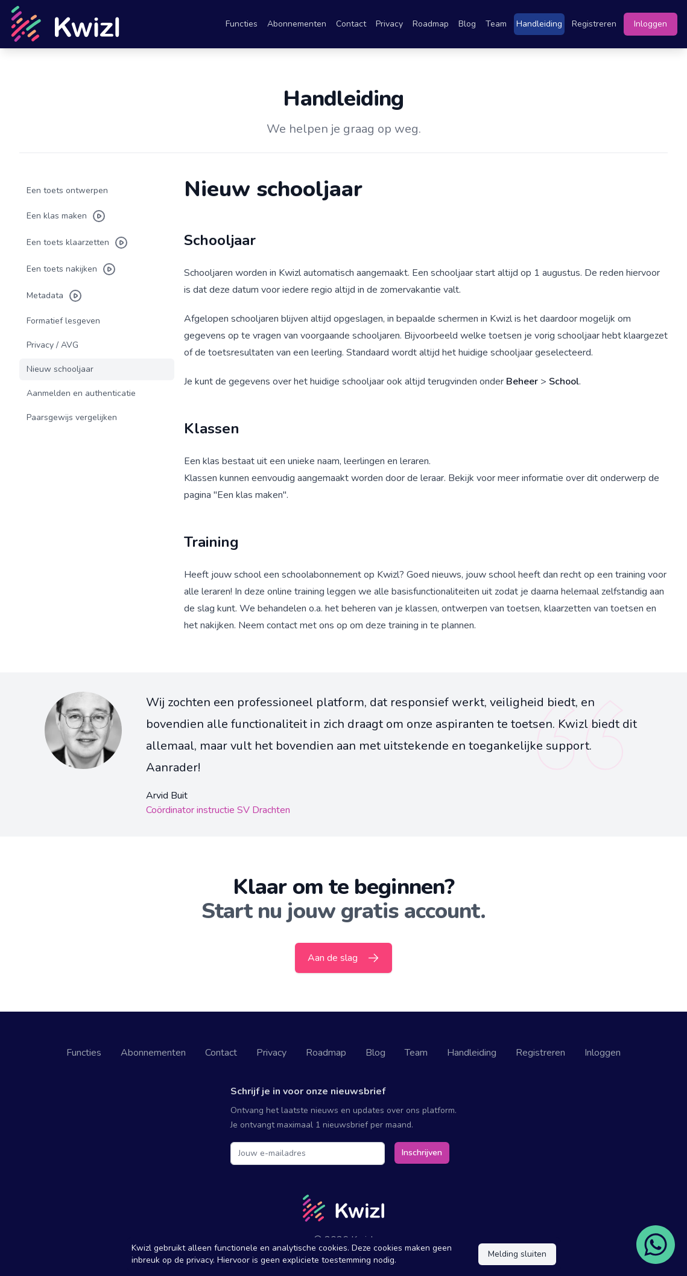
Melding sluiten (517, 1254)
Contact (351, 24)
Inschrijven (422, 1152)
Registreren (594, 24)
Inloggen (650, 24)
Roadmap (431, 24)
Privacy (389, 24)
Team (496, 24)
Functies (242, 24)
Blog (467, 24)
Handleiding (539, 24)
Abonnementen (296, 24)
